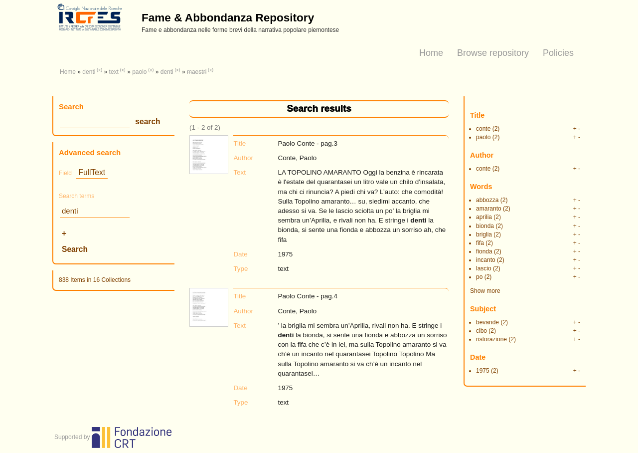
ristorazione (491, 339)
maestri (196, 71)
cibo (481, 330)
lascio (483, 268)
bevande (487, 322)
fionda (484, 251)
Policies (558, 53)
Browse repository (493, 53)
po (479, 276)
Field (65, 173)
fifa (480, 242)
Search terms (76, 196)
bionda (485, 226)
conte (483, 128)
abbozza (487, 200)
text (114, 71)
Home (431, 53)
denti (88, 71)
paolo (139, 71)
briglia (484, 234)
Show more (485, 290)
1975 (482, 370)
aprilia (484, 217)
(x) (99, 69)
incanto (485, 259)
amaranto (488, 208)
